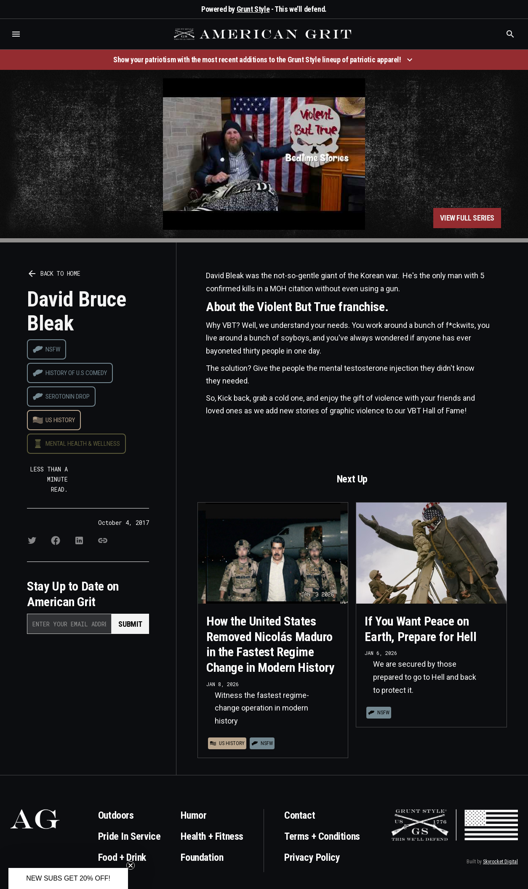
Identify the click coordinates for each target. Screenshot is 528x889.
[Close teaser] (130, 865)
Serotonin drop (67, 396)
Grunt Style (253, 9)
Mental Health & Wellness (82, 443)
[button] (16, 34)
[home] (263, 34)
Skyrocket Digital (500, 862)
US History (60, 420)
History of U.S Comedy (76, 373)
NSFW (52, 349)
